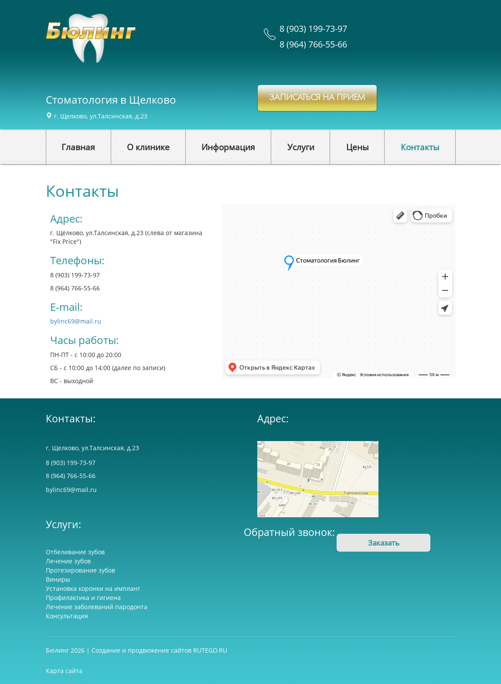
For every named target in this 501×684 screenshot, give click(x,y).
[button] (148, 147)
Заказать (383, 543)
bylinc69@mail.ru (75, 321)
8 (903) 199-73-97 (313, 28)
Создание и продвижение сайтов (141, 650)
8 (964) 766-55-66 (313, 44)
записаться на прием (317, 98)
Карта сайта (64, 671)
